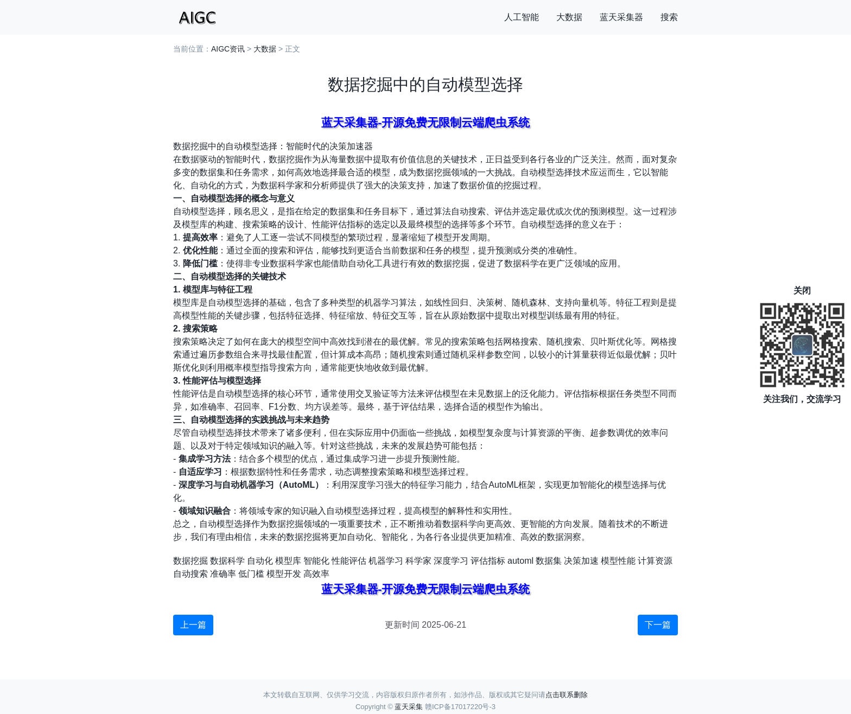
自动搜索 (190, 573)
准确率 (223, 573)
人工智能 (521, 17)
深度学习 (451, 560)
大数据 (569, 17)
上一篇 (193, 624)
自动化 (260, 560)
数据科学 (227, 560)
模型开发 (283, 573)
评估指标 (488, 560)
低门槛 (251, 573)
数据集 (549, 560)
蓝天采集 (409, 707)
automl (520, 560)
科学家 (418, 560)
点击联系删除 (566, 695)
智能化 (316, 560)
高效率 (316, 573)
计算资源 (655, 560)
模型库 (288, 560)
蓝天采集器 (621, 17)
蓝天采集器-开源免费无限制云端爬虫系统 (425, 122)
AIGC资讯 (228, 48)
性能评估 (349, 560)
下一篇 (658, 624)
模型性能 (618, 560)
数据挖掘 (190, 560)
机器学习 (386, 560)
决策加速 (581, 560)
